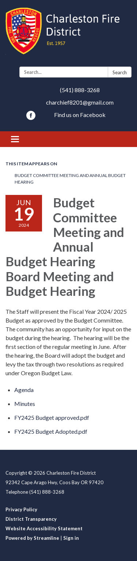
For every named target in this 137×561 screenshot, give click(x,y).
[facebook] (30, 117)
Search (120, 72)
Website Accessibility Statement (44, 528)
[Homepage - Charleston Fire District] (68, 34)
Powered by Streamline (32, 538)
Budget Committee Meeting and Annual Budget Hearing (70, 179)
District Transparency (31, 519)
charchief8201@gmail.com (80, 102)
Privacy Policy (21, 509)
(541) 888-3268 (80, 89)
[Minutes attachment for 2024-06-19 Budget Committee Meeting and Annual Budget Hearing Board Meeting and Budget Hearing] (24, 403)
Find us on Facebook (80, 114)
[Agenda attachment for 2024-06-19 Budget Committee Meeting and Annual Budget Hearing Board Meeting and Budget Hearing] (24, 389)
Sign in (71, 538)
